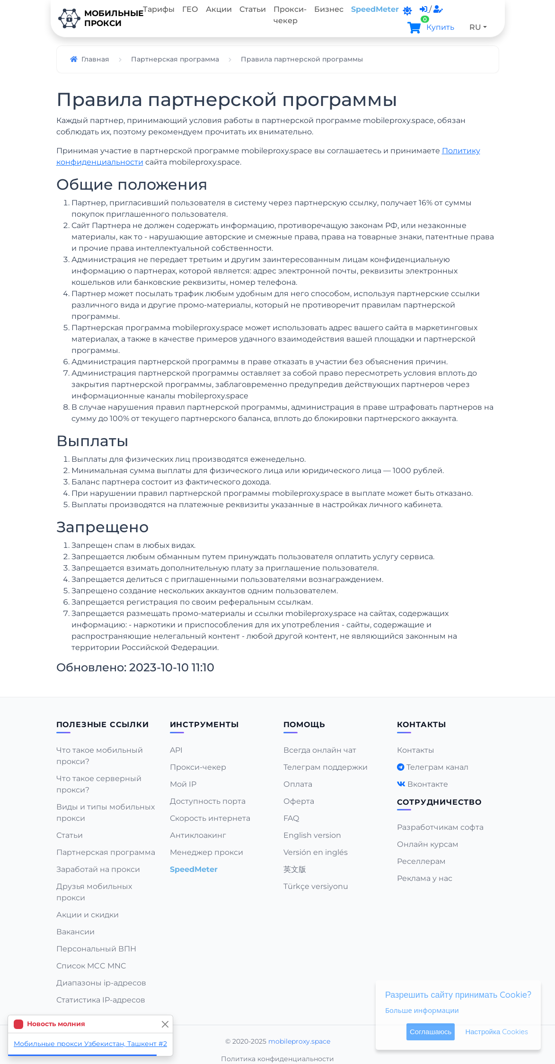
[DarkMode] (407, 11)
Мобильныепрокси (95, 18)
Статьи (252, 9)
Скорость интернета (210, 818)
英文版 (294, 869)
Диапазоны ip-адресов (101, 982)
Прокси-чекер (290, 15)
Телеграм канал (437, 767)
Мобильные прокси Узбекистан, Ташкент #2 (90, 1043)
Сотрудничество (439, 802)
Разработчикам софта (440, 827)
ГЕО (190, 9)
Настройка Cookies (496, 1031)
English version (312, 835)
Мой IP (183, 784)
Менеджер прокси (206, 852)
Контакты (415, 750)
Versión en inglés (315, 852)
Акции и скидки (87, 914)
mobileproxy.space (299, 1041)
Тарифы (159, 9)
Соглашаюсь (430, 1031)
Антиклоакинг (198, 835)
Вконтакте (427, 784)
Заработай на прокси (98, 869)
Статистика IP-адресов (100, 999)
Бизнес (329, 9)
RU (475, 27)
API (176, 750)
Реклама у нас (424, 878)
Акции (219, 9)
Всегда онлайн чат (319, 750)
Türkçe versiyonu (315, 886)
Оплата (297, 784)
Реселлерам (421, 861)
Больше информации (422, 1010)
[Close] (165, 1024)
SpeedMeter (375, 9)
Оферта (298, 801)
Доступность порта (208, 801)
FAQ (291, 818)
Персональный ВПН (96, 948)
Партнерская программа (105, 852)
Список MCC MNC (91, 965)
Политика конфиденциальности (277, 1059)
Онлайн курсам (427, 844)
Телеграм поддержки (325, 767)
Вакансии (75, 931)
